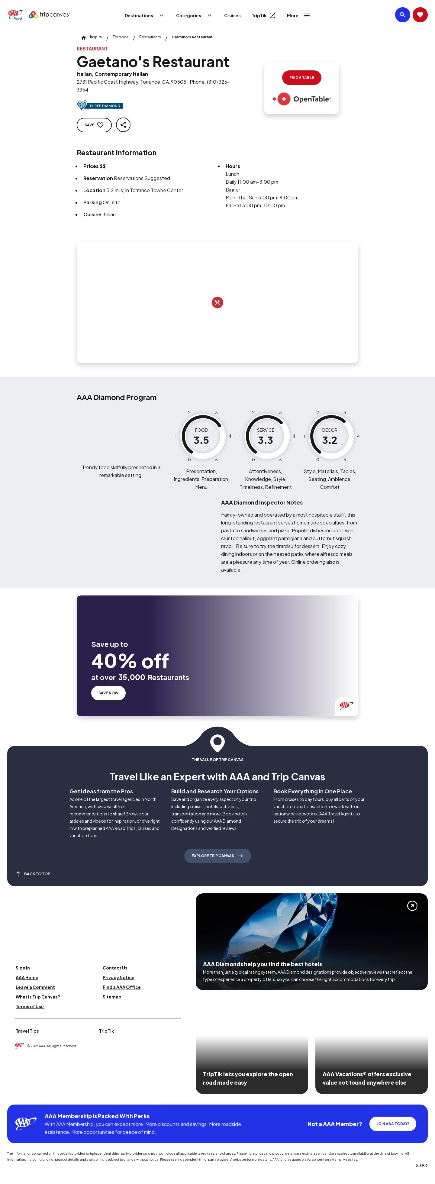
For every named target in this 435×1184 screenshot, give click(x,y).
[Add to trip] (217, 302)
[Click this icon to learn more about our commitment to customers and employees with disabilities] (16, 1097)
